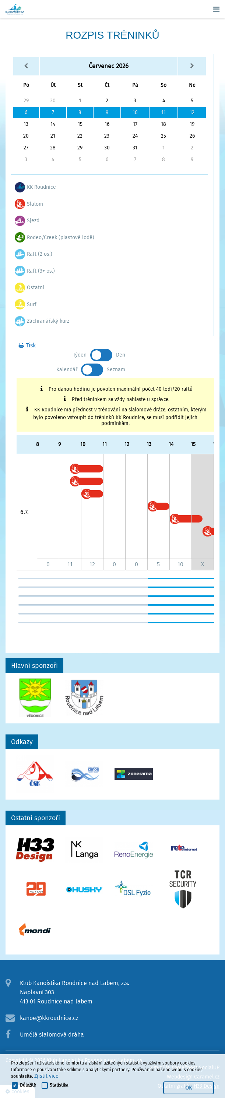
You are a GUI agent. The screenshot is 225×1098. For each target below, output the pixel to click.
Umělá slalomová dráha (52, 1034)
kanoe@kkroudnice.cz (49, 1017)
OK (188, 1088)
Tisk (27, 345)
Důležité (28, 1085)
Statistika (59, 1085)
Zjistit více (46, 1076)
